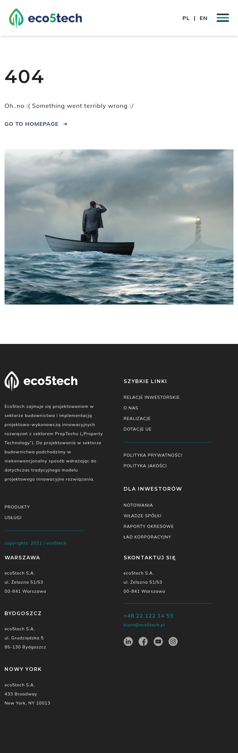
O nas (131, 408)
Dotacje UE (138, 429)
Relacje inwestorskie (152, 397)
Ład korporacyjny (147, 537)
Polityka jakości (145, 465)
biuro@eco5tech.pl (144, 625)
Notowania (138, 505)
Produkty (17, 507)
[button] (225, 8)
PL (186, 18)
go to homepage (32, 123)
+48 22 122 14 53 (148, 615)
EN (204, 18)
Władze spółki (143, 515)
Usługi (13, 517)
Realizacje (137, 418)
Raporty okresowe (149, 526)
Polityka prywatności (153, 455)
